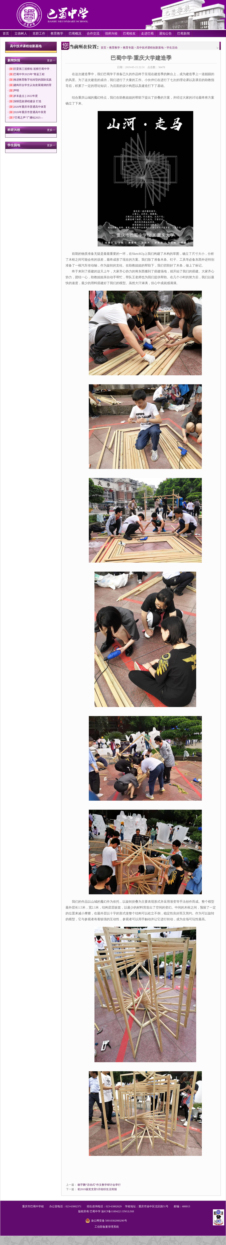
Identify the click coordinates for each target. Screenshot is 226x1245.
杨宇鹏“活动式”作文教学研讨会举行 (99, 1184)
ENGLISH (128, 1211)
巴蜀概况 (75, 33)
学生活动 (172, 47)
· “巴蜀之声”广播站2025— (25, 117)
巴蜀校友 (129, 33)
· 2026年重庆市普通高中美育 (27, 112)
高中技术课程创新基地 (150, 47)
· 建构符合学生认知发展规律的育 (30, 85)
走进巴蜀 (147, 33)
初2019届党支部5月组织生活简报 (97, 1189)
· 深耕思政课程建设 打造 (24, 101)
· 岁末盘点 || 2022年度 (23, 95)
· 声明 (13, 90)
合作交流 (93, 33)
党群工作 (39, 33)
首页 (6, 33)
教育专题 (128, 47)
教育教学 (57, 33)
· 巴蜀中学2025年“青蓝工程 (26, 74)
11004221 (116, 1211)
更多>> (51, 60)
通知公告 (165, 33)
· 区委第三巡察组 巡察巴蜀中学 (28, 68)
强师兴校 (111, 33)
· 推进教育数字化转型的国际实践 (30, 79)
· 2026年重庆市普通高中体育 (27, 106)
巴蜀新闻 (183, 33)
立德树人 (20, 33)
